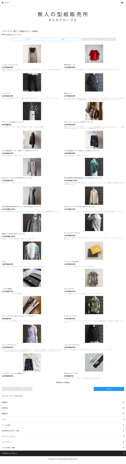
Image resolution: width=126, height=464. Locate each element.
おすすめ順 (27, 39)
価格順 (63, 39)
